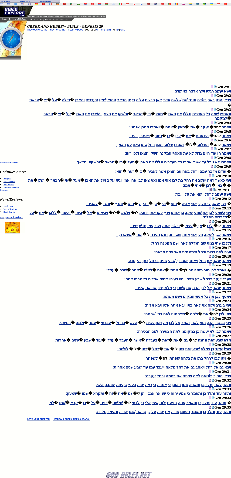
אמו (161, 180)
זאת (159, 323)
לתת (176, 331)
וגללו (187, 114)
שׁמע (198, 213)
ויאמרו (155, 127)
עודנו (222, 171)
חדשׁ (142, 226)
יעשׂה (204, 331)
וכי (164, 204)
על (54, 100)
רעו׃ (128, 153)
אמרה (162, 385)
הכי (200, 234)
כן (197, 331)
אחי (193, 127)
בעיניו (173, 279)
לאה (184, 243)
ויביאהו (102, 213)
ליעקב (209, 234)
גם (185, 340)
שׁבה (123, 270)
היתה (193, 252)
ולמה (80, 323)
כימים (164, 279)
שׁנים (163, 261)
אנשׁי (199, 296)
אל (89, 213)
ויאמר (226, 127)
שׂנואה (206, 376)
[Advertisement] (12, 107)
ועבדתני (175, 234)
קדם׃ (177, 91)
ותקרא (194, 385)
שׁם (184, 100)
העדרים (92, 100)
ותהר (227, 385)
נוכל (210, 162)
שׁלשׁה (176, 100)
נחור (158, 136)
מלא (227, 340)
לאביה (152, 171)
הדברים (221, 217)
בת (180, 180)
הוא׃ (118, 171)
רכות (211, 252)
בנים (104, 403)
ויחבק (144, 213)
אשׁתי (181, 288)
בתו (144, 145)
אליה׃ (139, 288)
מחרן (145, 127)
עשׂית (150, 323)
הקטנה (166, 243)
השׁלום (203, 145)
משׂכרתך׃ (124, 234)
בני (185, 91)
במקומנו (188, 331)
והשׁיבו (96, 114)
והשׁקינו (93, 162)
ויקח (211, 305)
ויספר (66, 213)
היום (206, 153)
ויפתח (187, 376)
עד (204, 162)
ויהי (228, 180)
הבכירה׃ (143, 331)
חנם (164, 234)
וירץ (167, 213)
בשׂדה (202, 100)
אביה (186, 204)
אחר (135, 270)
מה (139, 234)
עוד (213, 153)
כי (133, 100)
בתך (145, 261)
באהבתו (140, 279)
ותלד (209, 385)
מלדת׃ (101, 412)
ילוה (162, 403)
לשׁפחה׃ (151, 358)
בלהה (185, 358)
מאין (181, 127)
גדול (198, 153)
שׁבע (171, 261)
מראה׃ (159, 252)
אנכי (150, 393)
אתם (169, 127)
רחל (151, 145)
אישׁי (155, 403)
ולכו (135, 153)
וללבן (226, 243)
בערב (220, 305)
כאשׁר (220, 180)
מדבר (212, 171)
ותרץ (119, 204)
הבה (196, 288)
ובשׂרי (175, 226)
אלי (148, 403)
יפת (185, 252)
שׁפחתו (179, 314)
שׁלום (168, 145)
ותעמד (112, 412)
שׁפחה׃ (149, 314)
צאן (159, 100)
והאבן (80, 100)
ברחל (154, 261)
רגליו (210, 91)
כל (208, 114)
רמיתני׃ (65, 323)
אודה (175, 412)
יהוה (219, 376)
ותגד (106, 204)
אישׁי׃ (100, 385)
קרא (74, 403)
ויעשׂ (178, 296)
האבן (172, 114)
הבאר (122, 100)
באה (136, 145)
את (179, 114)
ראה (210, 180)
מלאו (167, 288)
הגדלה (194, 243)
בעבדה (151, 340)
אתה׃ (128, 279)
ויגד (223, 204)
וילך (202, 91)
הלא (133, 323)
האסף (177, 153)
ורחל (194, 171)
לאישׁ (148, 270)
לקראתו (156, 213)
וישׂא (227, 91)
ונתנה (202, 340)
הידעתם (202, 136)
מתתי (174, 270)
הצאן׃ (121, 145)
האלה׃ (208, 217)
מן (129, 100)
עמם (203, 171)
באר (211, 100)
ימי (160, 288)
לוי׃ (51, 403)
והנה (219, 100)
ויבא (182, 305)
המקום (188, 296)
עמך (92, 323)
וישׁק (41, 180)
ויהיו (182, 279)
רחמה (171, 376)
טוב (207, 270)
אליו (166, 305)
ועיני (227, 252)
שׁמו (185, 385)
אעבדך (182, 261)
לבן (178, 136)
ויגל (103, 180)
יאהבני (110, 385)
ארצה (193, 91)
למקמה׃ (220, 118)
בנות (210, 243)
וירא (227, 100)
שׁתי (218, 243)
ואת (154, 180)
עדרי (166, 100)
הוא (174, 204)
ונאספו (225, 114)
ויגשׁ (119, 180)
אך (199, 226)
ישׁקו (102, 100)
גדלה (66, 100)
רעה (131, 171)
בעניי (132, 385)
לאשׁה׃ (122, 349)
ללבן (53, 213)
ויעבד (226, 279)
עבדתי (106, 323)
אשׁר (197, 162)
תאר (177, 252)
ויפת (169, 252)
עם (129, 145)
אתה (166, 226)
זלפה (194, 314)
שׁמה (215, 114)
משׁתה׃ (168, 296)
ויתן (228, 314)
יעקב (219, 91)
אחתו (175, 213)
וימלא (205, 349)
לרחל (209, 194)
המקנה (165, 153)
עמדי (110, 340)
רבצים (150, 100)
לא (191, 153)
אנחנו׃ (134, 127)
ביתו (78, 213)
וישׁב (157, 226)
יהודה (123, 412)
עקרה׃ (150, 376)
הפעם (172, 403)
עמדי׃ (109, 270)
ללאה (168, 314)
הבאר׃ (34, 100)
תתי (200, 270)
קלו (186, 194)
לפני (154, 331)
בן (168, 136)
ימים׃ (134, 226)
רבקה (144, 204)
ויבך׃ (178, 194)
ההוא (111, 100)
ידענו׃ (133, 136)
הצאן (106, 114)
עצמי (189, 226)
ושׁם (176, 243)
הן (219, 153)
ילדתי (136, 403)
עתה (119, 385)
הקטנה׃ (134, 261)
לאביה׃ (92, 204)
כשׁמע (220, 213)
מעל (159, 114)
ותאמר (196, 393)
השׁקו (153, 153)
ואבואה (151, 288)
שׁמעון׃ (71, 393)
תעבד (124, 340)
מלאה (170, 367)
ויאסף (226, 296)
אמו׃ (186, 185)
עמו (150, 226)
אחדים (153, 279)
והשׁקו (123, 114)
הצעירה (165, 331)
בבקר (220, 323)
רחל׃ (155, 243)
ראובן (176, 385)
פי (45, 100)
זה (111, 393)
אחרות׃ (60, 340)
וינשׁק (125, 213)
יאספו (187, 162)
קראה (141, 412)
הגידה (155, 234)
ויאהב (226, 261)
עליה (140, 100)
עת (185, 153)
